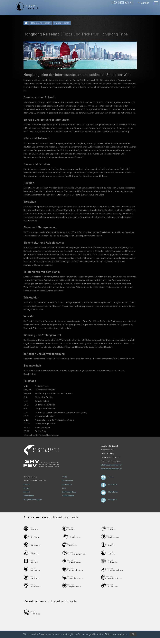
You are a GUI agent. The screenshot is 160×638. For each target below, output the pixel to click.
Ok (133, 634)
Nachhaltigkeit (68, 496)
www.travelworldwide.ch (111, 469)
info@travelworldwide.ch (111, 465)
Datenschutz (67, 480)
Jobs (64, 488)
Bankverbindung (69, 492)
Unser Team (28, 496)
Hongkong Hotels (40, 23)
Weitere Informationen (116, 634)
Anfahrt (26, 492)
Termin (26, 488)
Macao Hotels (61, 23)
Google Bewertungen (32, 499)
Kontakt (26, 484)
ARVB (64, 477)
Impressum (67, 484)
